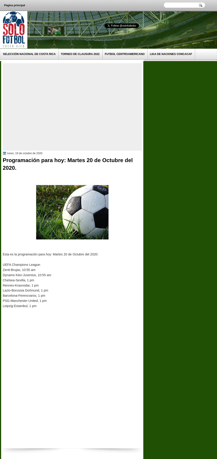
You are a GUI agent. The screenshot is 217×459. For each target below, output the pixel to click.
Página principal (14, 5)
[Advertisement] (42, 106)
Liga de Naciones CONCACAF (171, 54)
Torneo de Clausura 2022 (80, 54)
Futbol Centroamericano (125, 54)
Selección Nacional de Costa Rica (29, 54)
